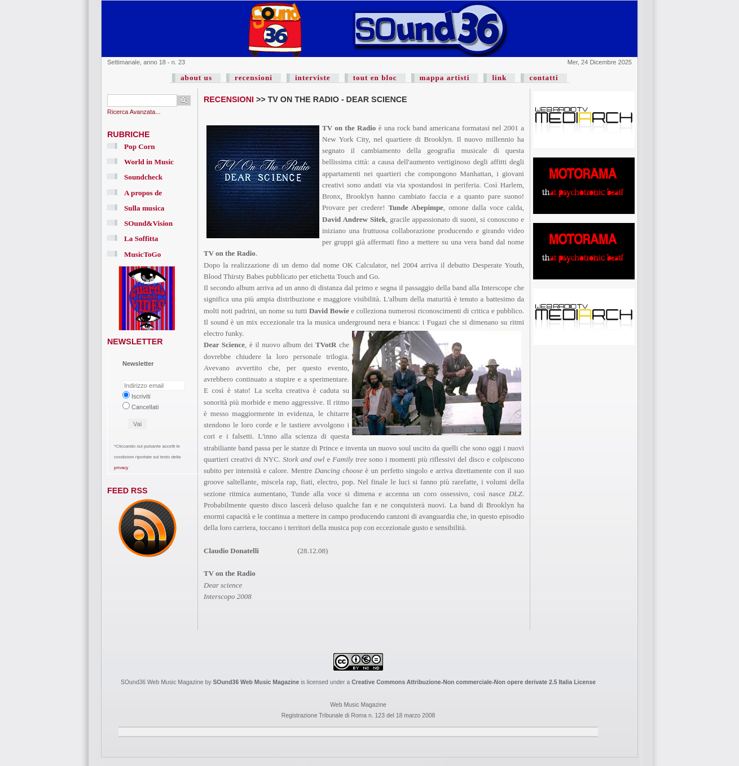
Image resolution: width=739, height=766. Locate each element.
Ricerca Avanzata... (134, 111)
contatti (543, 77)
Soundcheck (143, 177)
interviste (313, 77)
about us (196, 77)
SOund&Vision (148, 223)
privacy (121, 467)
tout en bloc (375, 77)
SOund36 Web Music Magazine (256, 682)
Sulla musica (144, 208)
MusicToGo (142, 254)
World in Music (149, 161)
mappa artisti (445, 77)
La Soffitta (141, 238)
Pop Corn (139, 146)
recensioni (253, 77)
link (499, 77)
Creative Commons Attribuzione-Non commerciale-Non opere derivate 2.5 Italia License (473, 682)
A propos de (143, 193)
